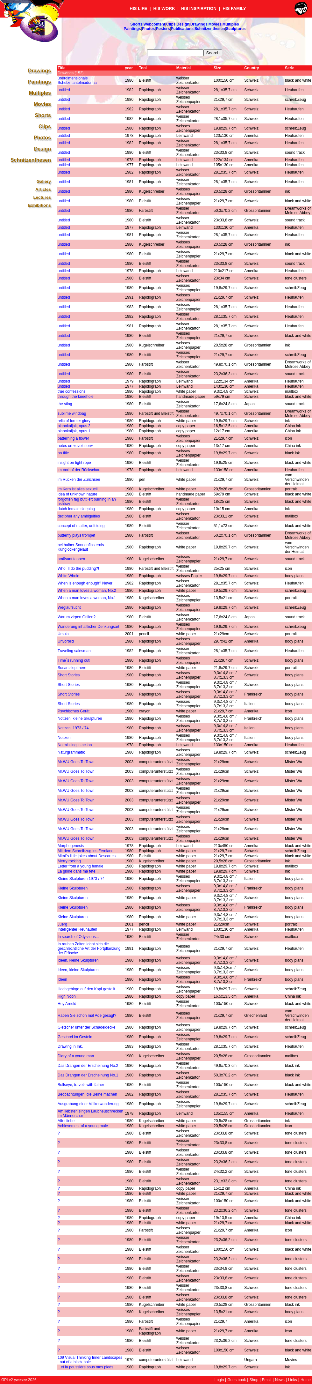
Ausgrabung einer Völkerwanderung (88, 1104)
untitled (64, 90)
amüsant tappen (71, 559)
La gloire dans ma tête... (78, 871)
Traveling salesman (74, 651)
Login (219, 1380)
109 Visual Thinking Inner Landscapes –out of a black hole (90, 1359)
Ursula (63, 634)
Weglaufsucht (69, 607)
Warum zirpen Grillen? (77, 617)
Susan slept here (72, 668)
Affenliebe (66, 1121)
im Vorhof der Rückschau (79, 470)
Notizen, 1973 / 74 (73, 728)
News (280, 1380)
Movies (215, 24)
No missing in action (75, 745)
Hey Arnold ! (68, 1003)
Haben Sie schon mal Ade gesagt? (87, 1015)
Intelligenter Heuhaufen (77, 929)
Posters (163, 28)
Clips (170, 24)
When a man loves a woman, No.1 (87, 598)
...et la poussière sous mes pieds (85, 1367)
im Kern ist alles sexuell (77, 489)
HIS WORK (164, 8)
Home (306, 1380)
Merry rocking (69, 861)
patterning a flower (73, 438)
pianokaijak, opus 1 (74, 431)
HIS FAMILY (234, 8)
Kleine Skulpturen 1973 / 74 (81, 878)
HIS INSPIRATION (198, 8)
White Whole (68, 576)
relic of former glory (74, 421)
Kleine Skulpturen (73, 888)
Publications (182, 28)
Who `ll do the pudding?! (78, 568)
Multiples (231, 24)
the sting (65, 404)
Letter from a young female (80, 866)
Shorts (136, 24)
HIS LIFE (138, 8)
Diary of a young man (76, 1056)
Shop (253, 1380)
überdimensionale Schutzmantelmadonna (77, 80)
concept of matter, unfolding (81, 526)
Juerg (62, 924)
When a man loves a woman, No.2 (87, 590)
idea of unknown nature (77, 494)
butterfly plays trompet (76, 535)
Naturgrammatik (71, 752)
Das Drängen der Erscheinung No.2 (88, 1065)
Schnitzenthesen (210, 28)
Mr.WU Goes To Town (76, 762)
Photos (148, 28)
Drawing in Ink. (70, 1046)
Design (183, 24)
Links (292, 1380)
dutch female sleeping (76, 509)
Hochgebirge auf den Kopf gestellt (86, 989)
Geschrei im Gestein (75, 1037)
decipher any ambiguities (79, 516)
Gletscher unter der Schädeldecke (86, 1027)
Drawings (199, 24)
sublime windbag (72, 413)
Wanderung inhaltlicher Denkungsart (88, 626)
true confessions (71, 391)
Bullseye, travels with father (81, 1085)
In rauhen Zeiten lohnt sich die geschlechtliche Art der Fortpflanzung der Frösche (89, 948)
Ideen (62, 979)
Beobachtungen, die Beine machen (87, 1094)
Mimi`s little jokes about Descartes (87, 856)
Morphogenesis (71, 846)
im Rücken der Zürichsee (79, 479)
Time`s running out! (74, 660)
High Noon (67, 996)
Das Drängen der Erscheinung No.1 (88, 1075)
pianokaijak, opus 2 (74, 426)
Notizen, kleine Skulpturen (80, 718)
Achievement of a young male (83, 1126)
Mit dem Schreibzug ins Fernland (85, 851)
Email (267, 1380)
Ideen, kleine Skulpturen (78, 960)
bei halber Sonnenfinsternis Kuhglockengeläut (81, 547)
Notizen (64, 737)
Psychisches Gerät (73, 711)
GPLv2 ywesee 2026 (19, 1380)
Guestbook (236, 1380)
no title (63, 453)
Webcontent (154, 24)
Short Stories (69, 675)
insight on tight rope (74, 462)
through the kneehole (76, 396)
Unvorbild (66, 641)
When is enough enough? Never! (85, 583)
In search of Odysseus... (78, 936)
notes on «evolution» (75, 445)
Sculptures (236, 28)
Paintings (132, 28)
